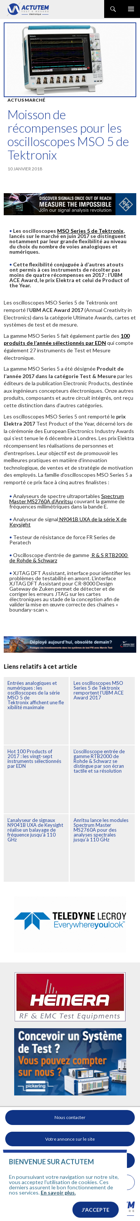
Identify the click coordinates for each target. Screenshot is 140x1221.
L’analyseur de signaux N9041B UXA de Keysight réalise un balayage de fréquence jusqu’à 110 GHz (35, 830)
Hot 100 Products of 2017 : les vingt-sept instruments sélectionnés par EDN (34, 758)
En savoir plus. (58, 1201)
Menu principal (131, 9)
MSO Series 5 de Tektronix (90, 231)
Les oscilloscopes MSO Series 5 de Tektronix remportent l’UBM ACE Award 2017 (99, 690)
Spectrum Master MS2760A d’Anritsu (66, 498)
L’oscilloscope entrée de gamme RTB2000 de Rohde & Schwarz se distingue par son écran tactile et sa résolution (99, 761)
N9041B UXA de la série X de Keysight (68, 522)
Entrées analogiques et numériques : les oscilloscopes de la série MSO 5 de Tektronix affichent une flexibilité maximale (35, 695)
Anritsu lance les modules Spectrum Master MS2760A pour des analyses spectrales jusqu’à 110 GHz (101, 830)
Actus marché (26, 100)
